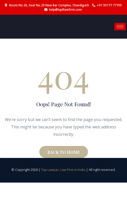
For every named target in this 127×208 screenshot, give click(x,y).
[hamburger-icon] (120, 26)
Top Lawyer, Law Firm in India (63, 169)
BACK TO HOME (63, 152)
